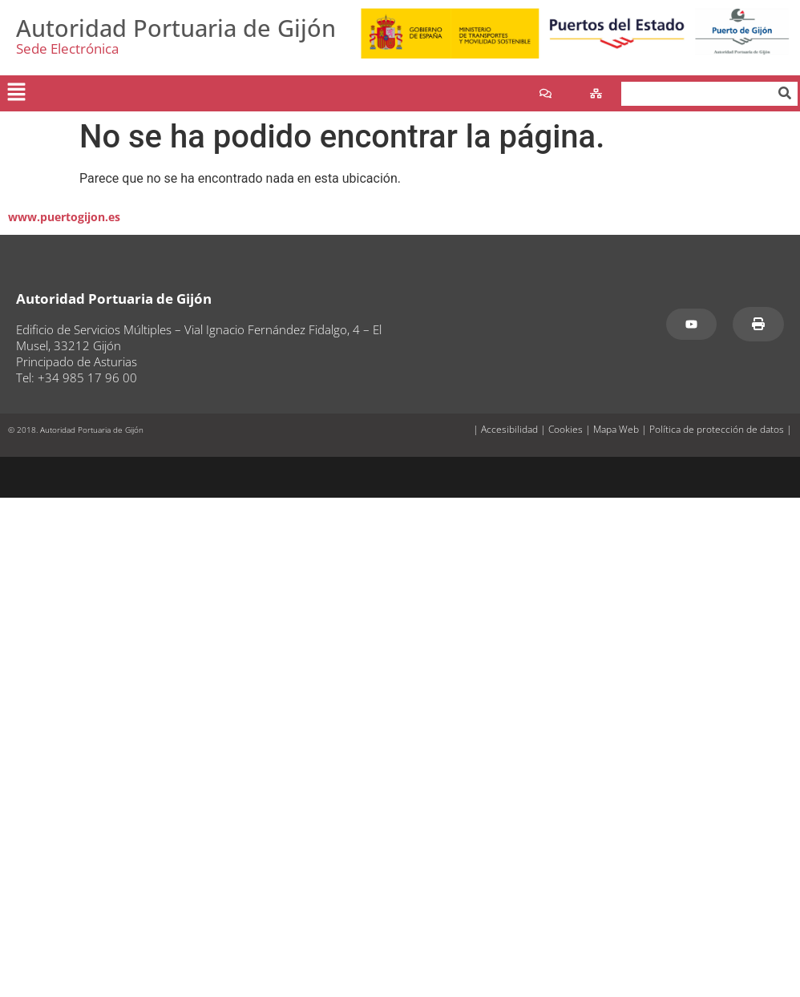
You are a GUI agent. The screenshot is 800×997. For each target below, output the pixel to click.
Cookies (565, 429)
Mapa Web (616, 429)
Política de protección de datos (716, 429)
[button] (16, 93)
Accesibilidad (509, 429)
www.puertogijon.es (64, 216)
